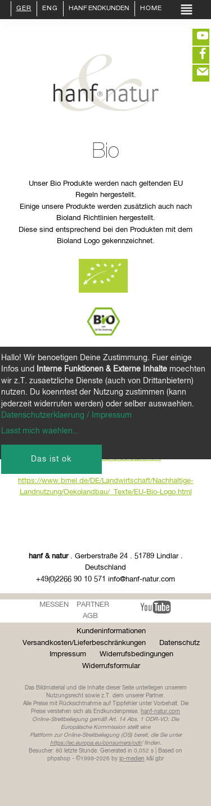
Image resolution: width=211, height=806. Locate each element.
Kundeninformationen (111, 631)
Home (151, 9)
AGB (90, 616)
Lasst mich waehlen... (40, 431)
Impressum (68, 654)
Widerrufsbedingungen (136, 654)
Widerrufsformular (111, 666)
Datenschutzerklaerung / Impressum (66, 415)
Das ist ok (51, 459)
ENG (50, 9)
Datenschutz (179, 643)
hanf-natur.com (160, 711)
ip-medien (132, 759)
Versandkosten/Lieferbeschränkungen (84, 643)
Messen (54, 604)
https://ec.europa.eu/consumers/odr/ (96, 743)
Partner (93, 604)
